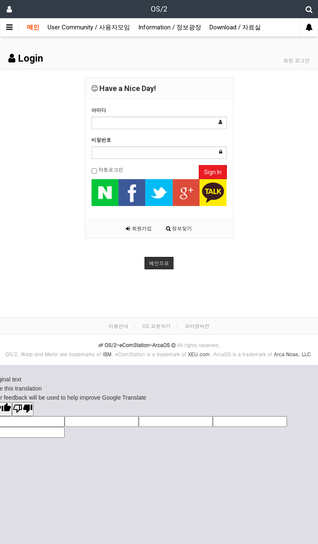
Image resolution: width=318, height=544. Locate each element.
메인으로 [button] (159, 262)
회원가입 (139, 228)
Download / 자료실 (235, 27)
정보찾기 (179, 228)
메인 (33, 27)
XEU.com (199, 353)
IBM (107, 353)
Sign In (213, 172)
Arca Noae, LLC (292, 353)
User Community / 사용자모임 (89, 27)
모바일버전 (197, 325)
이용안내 (118, 325)
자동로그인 (107, 170)
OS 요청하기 (156, 325)
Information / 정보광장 (169, 27)
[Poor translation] (23, 409)
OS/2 (159, 9)
